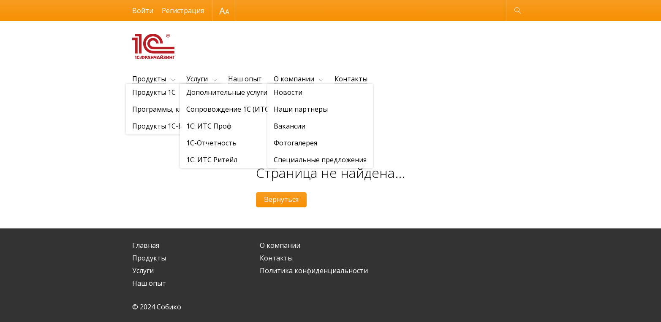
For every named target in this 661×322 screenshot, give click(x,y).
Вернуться (281, 199)
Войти (142, 10)
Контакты (351, 78)
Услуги (197, 78)
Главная (145, 245)
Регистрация (183, 10)
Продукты (149, 78)
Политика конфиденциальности (314, 270)
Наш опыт (245, 78)
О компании (294, 78)
